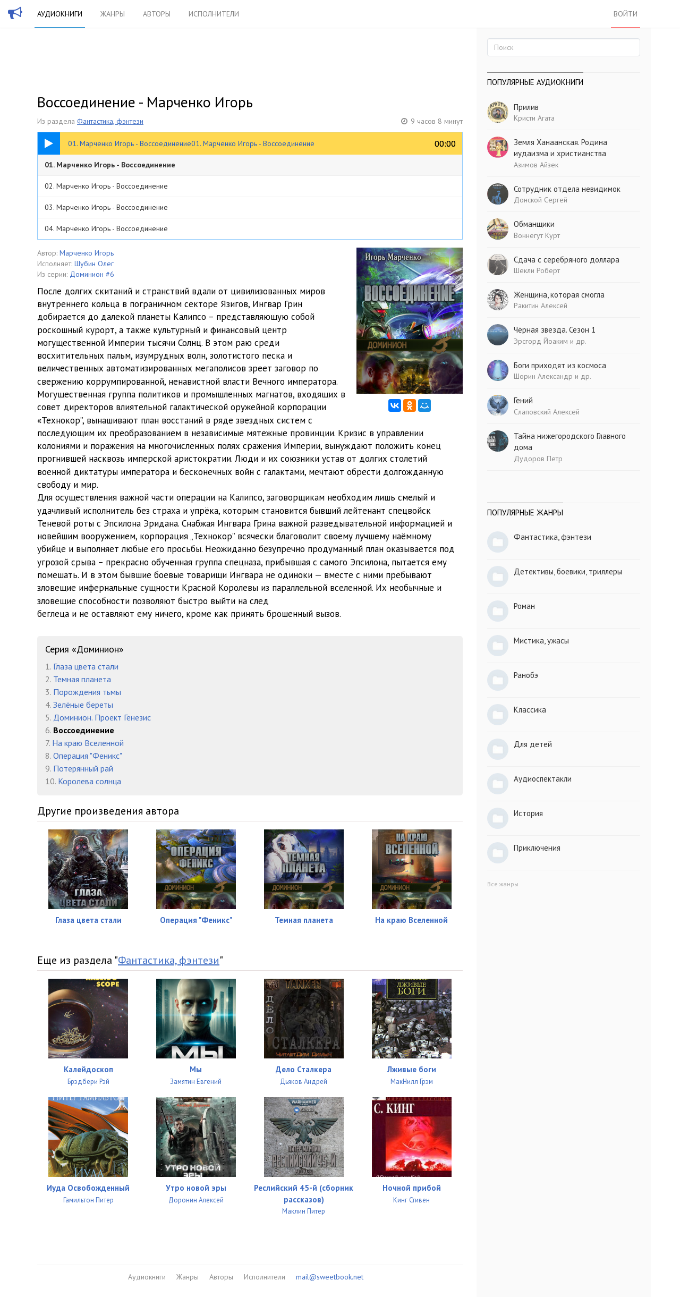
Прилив (526, 107)
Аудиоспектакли (543, 779)
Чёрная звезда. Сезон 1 (555, 330)
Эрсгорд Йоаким (541, 341)
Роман (524, 606)
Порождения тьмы (87, 691)
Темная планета (82, 679)
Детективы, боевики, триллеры (568, 571)
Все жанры (502, 884)
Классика (530, 710)
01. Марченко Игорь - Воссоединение (110, 164)
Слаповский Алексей (547, 412)
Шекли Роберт (537, 270)
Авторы (157, 14)
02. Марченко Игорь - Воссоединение (106, 186)
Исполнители (214, 14)
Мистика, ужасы (541, 640)
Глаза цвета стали (85, 666)
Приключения (537, 848)
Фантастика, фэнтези (110, 121)
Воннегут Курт (537, 235)
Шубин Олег (94, 263)
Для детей (533, 744)
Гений (523, 400)
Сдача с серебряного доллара (566, 260)
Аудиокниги (59, 14)
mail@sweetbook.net (329, 1277)
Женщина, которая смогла (559, 295)
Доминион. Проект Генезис (102, 717)
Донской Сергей (540, 200)
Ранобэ (526, 675)
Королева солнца (89, 781)
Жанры (112, 14)
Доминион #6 (92, 274)
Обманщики (534, 224)
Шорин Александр (543, 376)
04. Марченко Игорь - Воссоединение (106, 228)
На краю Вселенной (88, 742)
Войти (626, 14)
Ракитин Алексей (540, 305)
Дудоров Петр (538, 458)
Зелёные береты (83, 704)
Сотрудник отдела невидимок (567, 189)
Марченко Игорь (87, 253)
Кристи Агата (534, 118)
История (528, 813)
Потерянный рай (83, 768)
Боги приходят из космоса (560, 365)
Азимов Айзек (536, 164)
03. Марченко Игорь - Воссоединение (106, 207)
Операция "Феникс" (87, 755)
